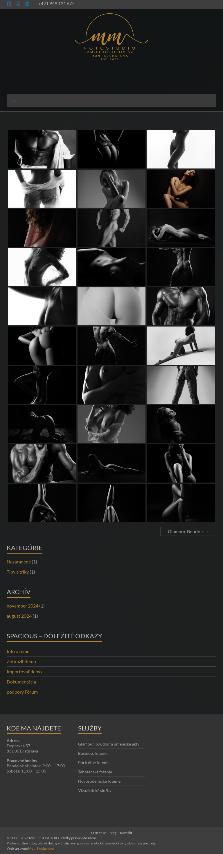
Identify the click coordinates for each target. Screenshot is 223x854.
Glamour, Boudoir (188, 531)
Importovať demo (24, 671)
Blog (112, 833)
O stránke (98, 833)
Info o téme (18, 651)
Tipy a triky (18, 571)
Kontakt (126, 833)
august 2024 (19, 616)
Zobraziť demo (21, 661)
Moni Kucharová (41, 848)
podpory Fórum (22, 692)
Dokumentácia (21, 681)
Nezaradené (19, 561)
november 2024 (22, 605)
